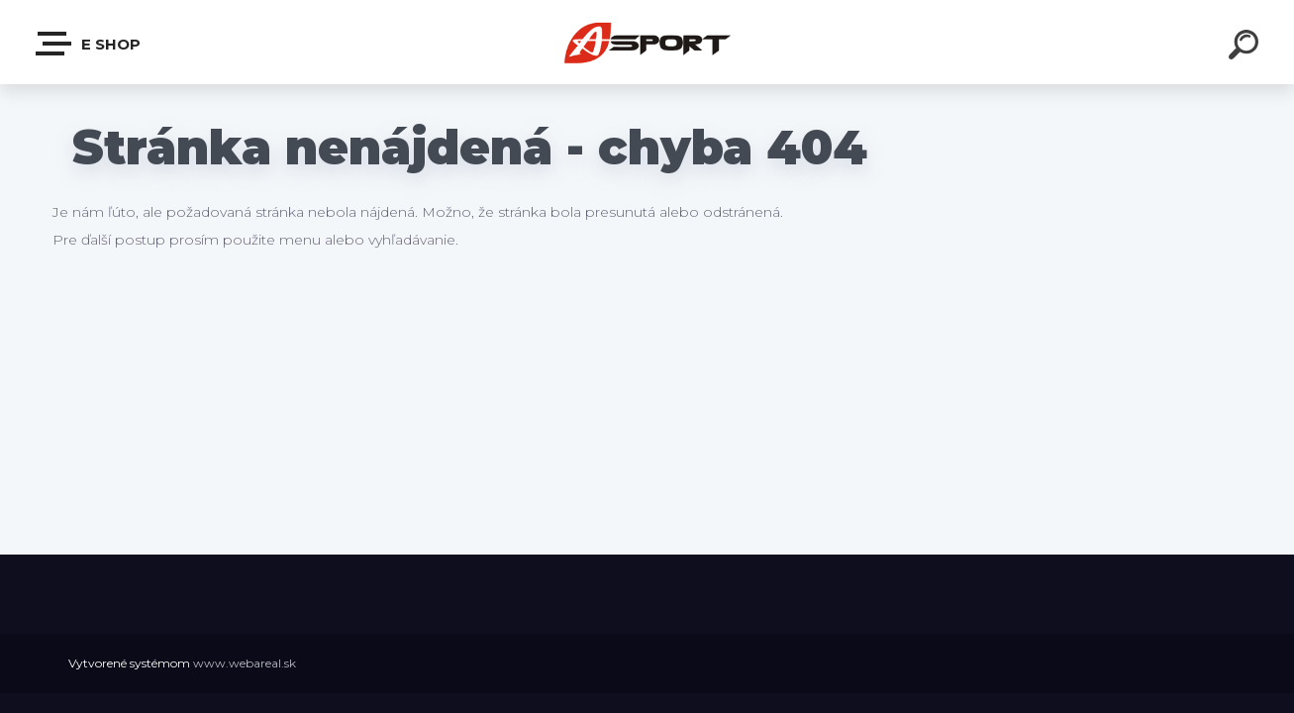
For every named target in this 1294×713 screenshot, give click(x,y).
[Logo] (647, 42)
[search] (1246, 47)
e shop (89, 43)
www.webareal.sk (244, 663)
